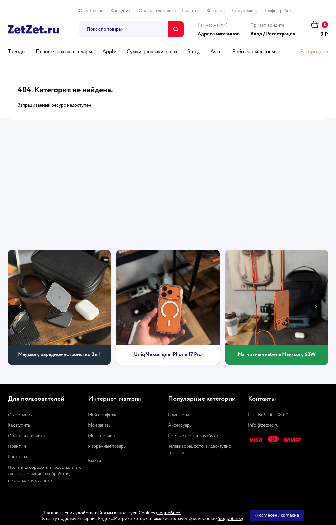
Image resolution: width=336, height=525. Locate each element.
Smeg (193, 52)
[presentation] (20, 306)
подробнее (168, 513)
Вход (256, 34)
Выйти (94, 461)
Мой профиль (102, 415)
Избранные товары (107, 446)
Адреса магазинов (219, 34)
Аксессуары (180, 425)
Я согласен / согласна (277, 515)
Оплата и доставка (157, 11)
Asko (216, 52)
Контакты (215, 11)
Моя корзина (101, 436)
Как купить (121, 11)
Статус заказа (245, 11)
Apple (109, 52)
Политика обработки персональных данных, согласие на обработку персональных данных (44, 474)
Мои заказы (99, 425)
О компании (91, 11)
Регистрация (280, 34)
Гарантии (17, 446)
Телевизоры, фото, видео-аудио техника (199, 449)
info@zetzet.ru (263, 425)
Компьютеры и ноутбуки (193, 436)
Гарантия (191, 11)
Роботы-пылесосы (253, 52)
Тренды (16, 52)
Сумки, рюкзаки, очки (152, 52)
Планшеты (178, 415)
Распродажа (314, 52)
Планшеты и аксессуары (64, 52)
